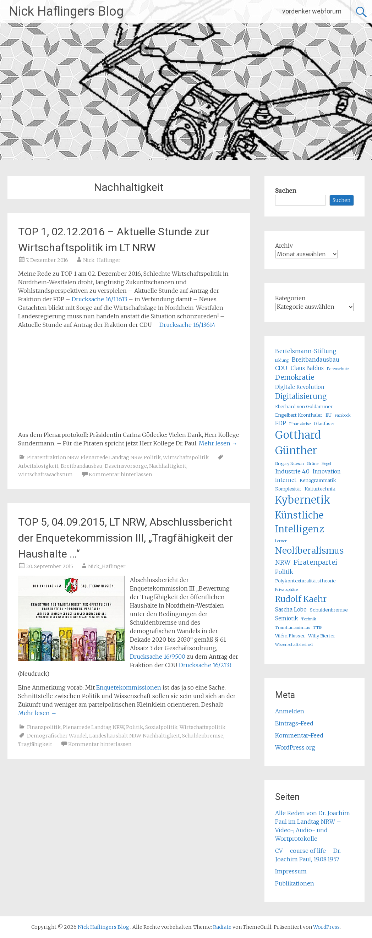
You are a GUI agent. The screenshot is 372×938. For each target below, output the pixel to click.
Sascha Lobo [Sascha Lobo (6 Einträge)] (291, 609)
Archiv (284, 245)
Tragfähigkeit (35, 744)
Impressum (291, 871)
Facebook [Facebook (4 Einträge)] (343, 415)
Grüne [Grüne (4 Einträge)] (312, 463)
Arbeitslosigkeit (38, 466)
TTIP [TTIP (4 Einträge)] (317, 627)
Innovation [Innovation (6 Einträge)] (327, 471)
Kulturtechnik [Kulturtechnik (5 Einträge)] (320, 489)
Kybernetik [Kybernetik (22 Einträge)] (302, 500)
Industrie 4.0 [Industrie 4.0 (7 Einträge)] (292, 471)
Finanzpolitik (44, 727)
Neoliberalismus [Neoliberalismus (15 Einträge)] (309, 550)
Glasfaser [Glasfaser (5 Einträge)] (324, 424)
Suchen (285, 190)
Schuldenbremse (202, 736)
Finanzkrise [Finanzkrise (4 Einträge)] (300, 424)
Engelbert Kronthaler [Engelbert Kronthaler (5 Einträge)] (298, 415)
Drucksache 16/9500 (157, 656)
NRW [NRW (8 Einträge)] (282, 562)
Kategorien (290, 298)
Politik (152, 457)
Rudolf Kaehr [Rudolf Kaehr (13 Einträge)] (301, 599)
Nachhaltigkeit (167, 466)
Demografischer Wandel (57, 736)
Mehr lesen (218, 443)
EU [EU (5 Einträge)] (329, 415)
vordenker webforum (311, 11)
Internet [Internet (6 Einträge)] (285, 480)
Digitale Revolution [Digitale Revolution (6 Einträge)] (299, 387)
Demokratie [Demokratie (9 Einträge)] (294, 377)
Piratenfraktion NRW (52, 457)
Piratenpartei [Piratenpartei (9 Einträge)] (315, 562)
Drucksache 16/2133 (205, 665)
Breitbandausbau (82, 466)
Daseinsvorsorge (126, 466)
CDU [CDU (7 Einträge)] (281, 368)
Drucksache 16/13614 (187, 324)
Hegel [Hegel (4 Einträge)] (326, 463)
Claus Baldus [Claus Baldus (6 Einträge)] (307, 368)
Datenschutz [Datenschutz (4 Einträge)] (338, 369)
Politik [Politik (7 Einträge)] (284, 571)
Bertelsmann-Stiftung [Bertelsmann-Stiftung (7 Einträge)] (306, 351)
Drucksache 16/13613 (99, 299)
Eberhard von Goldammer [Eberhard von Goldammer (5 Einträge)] (304, 407)
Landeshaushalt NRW (115, 736)
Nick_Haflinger (102, 260)
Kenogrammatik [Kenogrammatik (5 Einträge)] (318, 480)
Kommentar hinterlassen (120, 474)
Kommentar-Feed (299, 735)
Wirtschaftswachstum (45, 474)
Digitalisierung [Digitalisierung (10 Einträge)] (301, 396)
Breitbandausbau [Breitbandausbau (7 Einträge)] (315, 359)
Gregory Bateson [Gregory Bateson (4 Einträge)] (289, 463)
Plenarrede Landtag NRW (111, 457)
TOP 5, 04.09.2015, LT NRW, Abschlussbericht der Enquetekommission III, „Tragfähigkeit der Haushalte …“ (125, 538)
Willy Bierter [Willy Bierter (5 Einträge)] (321, 636)
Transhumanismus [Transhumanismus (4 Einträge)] (292, 627)
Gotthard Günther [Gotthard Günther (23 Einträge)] (298, 442)
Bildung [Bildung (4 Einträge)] (282, 360)
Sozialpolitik (161, 727)
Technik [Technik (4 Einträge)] (308, 619)
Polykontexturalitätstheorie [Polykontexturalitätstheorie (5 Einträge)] (305, 581)
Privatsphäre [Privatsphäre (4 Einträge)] (286, 589)
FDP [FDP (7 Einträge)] (280, 423)
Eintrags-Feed (294, 723)
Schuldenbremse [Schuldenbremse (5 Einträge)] (329, 610)
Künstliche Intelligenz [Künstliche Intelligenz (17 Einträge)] (299, 522)
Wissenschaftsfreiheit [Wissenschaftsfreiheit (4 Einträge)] (294, 644)
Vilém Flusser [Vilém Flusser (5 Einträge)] (290, 636)
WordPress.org (295, 747)
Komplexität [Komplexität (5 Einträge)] (288, 489)
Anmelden (289, 711)
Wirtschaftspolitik (186, 457)
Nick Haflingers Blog (66, 11)
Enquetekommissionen (128, 687)
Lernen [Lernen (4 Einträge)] (281, 541)
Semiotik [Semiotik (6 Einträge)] (286, 618)
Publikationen (294, 883)
